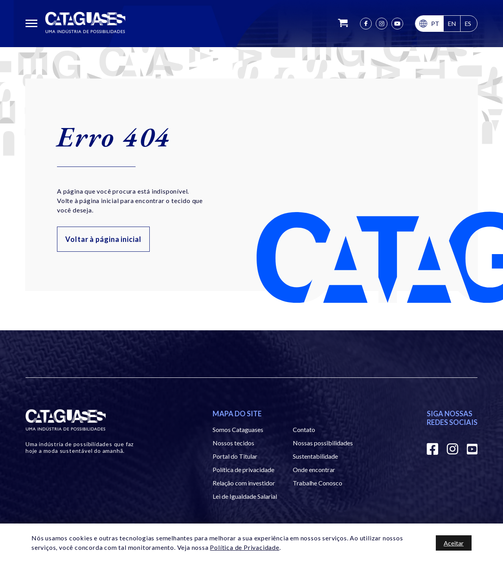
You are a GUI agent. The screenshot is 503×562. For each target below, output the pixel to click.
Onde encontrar (314, 469)
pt (435, 23)
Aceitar (454, 543)
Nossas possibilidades (323, 443)
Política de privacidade (243, 469)
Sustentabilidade (315, 456)
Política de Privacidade (244, 547)
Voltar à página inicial (103, 239)
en (452, 23)
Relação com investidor (244, 483)
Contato (304, 429)
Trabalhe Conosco (317, 483)
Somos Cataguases (238, 429)
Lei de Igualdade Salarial (245, 496)
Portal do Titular (235, 456)
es (467, 23)
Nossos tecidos (233, 443)
